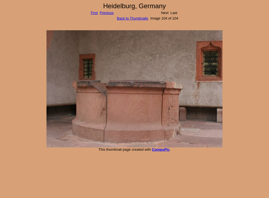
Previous (107, 13)
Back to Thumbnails (132, 18)
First (94, 13)
